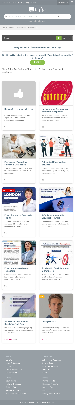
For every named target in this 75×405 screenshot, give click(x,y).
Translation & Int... (37, 21)
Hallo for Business (13, 384)
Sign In (37, 62)
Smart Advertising (50, 366)
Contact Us (10, 366)
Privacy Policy (11, 373)
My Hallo (63, 3)
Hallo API (46, 369)
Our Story (10, 360)
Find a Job (46, 390)
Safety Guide (47, 363)
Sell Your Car (11, 387)
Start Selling (11, 381)
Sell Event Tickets (13, 390)
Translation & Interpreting (27, 28)
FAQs (44, 373)
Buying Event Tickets (51, 394)
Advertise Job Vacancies (16, 394)
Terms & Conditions (14, 369)
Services (11, 28)
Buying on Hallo (48, 381)
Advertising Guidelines (51, 360)
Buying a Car (47, 387)
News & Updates (13, 363)
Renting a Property (50, 384)
